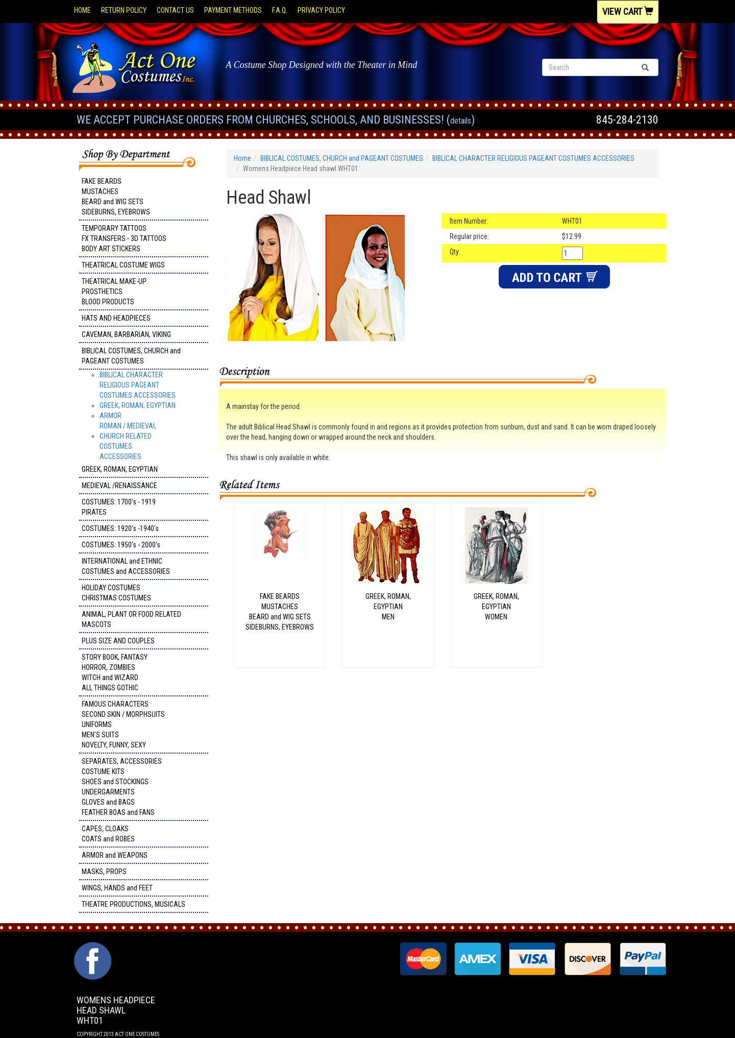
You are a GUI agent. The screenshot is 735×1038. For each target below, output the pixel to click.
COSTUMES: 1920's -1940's (120, 528)
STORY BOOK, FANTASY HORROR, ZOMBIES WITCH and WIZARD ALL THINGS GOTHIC (115, 672)
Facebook (92, 947)
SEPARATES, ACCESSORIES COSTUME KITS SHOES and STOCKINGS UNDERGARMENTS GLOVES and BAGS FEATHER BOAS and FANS (122, 786)
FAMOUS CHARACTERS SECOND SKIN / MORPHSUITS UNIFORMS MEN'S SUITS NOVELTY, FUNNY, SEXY (123, 724)
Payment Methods (233, 10)
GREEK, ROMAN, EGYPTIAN (138, 405)
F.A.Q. (279, 10)
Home (82, 10)
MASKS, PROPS (104, 871)
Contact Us (175, 10)
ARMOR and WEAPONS (115, 855)
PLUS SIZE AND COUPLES (118, 641)
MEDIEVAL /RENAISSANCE (119, 485)
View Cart (627, 11)
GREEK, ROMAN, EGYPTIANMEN (388, 606)
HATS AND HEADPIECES (116, 318)
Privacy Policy (321, 10)
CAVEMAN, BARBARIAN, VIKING (126, 334)
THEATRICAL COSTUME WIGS (123, 265)
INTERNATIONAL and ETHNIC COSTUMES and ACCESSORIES (126, 566)
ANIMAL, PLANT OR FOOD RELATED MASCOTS (131, 619)
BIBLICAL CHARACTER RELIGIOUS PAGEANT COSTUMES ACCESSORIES (138, 385)
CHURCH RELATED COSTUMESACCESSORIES (126, 446)
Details (460, 121)
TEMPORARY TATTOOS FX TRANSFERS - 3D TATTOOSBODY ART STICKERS (124, 238)
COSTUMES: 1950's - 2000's (121, 545)
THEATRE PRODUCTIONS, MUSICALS (133, 904)
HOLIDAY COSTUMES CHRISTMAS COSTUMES (116, 593)
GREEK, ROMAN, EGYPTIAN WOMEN (496, 606)
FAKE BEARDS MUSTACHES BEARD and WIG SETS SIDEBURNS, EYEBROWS (116, 196)
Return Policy (123, 10)
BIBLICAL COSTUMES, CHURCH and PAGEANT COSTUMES (131, 356)
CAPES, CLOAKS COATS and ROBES (108, 834)
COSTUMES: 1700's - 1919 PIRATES (119, 507)
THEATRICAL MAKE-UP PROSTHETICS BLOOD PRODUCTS (114, 291)
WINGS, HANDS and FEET (117, 888)
